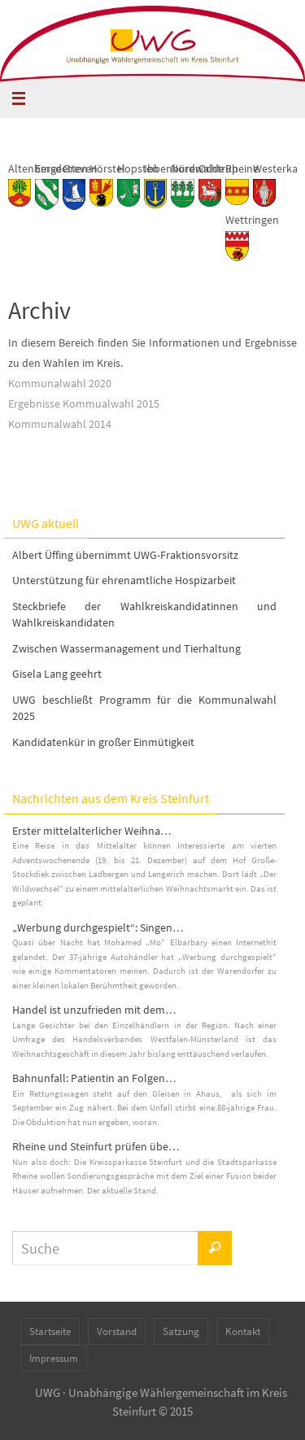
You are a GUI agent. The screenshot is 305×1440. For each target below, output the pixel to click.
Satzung (181, 1331)
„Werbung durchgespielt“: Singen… (98, 927)
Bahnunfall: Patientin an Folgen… (94, 1078)
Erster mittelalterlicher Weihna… (92, 830)
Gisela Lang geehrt (57, 673)
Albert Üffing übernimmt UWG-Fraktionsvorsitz (125, 555)
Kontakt (242, 1331)
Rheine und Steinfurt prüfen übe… (96, 1146)
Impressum (53, 1358)
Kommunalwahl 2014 (59, 424)
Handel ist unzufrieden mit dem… (94, 1009)
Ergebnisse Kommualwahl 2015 (83, 403)
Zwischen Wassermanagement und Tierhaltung (126, 648)
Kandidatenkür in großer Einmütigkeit (103, 742)
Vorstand (117, 1331)
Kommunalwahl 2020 (59, 383)
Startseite (50, 1331)
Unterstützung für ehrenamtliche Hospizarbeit (124, 580)
